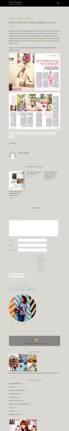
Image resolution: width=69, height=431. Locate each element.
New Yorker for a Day (15, 400)
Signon (52, 133)
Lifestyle (39, 133)
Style (11, 136)
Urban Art (12, 411)
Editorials (28, 18)
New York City (13, 397)
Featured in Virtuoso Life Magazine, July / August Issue (16, 193)
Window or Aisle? (14, 414)
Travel (11, 407)
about (40, 41)
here (17, 43)
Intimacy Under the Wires (17, 390)
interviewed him (36, 38)
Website (11, 250)
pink (46, 133)
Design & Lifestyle (16, 18)
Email (11, 245)
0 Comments (12, 143)
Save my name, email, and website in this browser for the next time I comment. (41, 263)
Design (12, 133)
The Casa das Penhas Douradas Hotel (34, 173)
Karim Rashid (29, 133)
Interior (19, 133)
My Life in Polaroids (15, 394)
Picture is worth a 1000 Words (18, 404)
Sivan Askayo (23, 153)
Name (11, 240)
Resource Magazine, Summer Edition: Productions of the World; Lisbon (51, 175)
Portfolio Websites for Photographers (34, 340)
